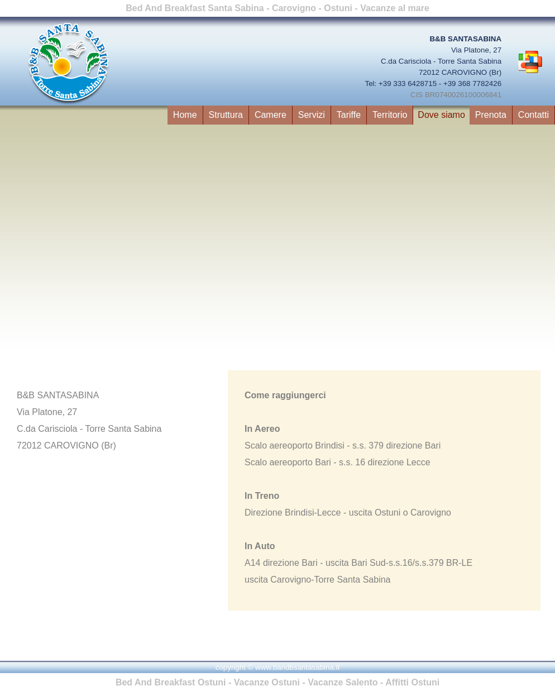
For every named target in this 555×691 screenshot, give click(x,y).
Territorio (389, 115)
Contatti (533, 115)
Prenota (490, 115)
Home (185, 115)
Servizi (311, 115)
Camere (270, 115)
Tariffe (349, 115)
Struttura (226, 115)
